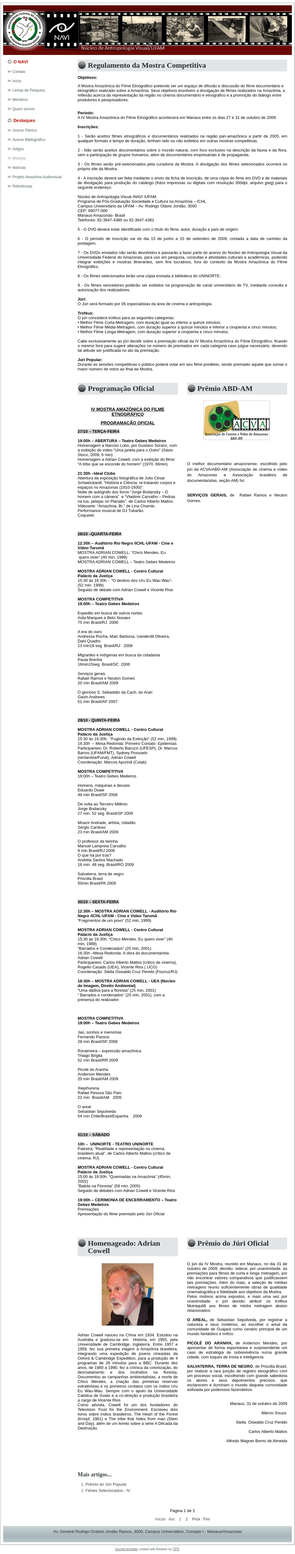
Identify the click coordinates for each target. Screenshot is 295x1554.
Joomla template (126, 1549)
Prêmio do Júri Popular (105, 1484)
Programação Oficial (121, 388)
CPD (176, 1549)
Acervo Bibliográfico (28, 140)
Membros (20, 99)
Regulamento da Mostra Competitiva (147, 65)
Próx (196, 1519)
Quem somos (23, 109)
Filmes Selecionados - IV (107, 1490)
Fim (206, 1519)
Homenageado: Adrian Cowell (124, 1247)
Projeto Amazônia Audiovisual (36, 177)
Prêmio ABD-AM (225, 388)
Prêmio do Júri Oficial (233, 1243)
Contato (18, 72)
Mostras (19, 158)
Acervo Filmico (24, 130)
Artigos (18, 149)
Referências (22, 186)
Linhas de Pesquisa (28, 90)
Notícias (19, 167)
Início (16, 81)
